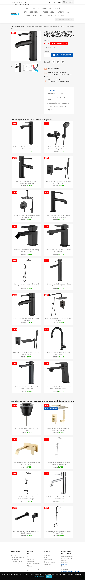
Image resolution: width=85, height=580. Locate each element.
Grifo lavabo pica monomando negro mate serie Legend (26, 148)
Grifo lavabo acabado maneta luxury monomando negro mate (58, 216)
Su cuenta (48, 552)
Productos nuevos (16, 561)
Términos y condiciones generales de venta (33, 568)
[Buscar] (64, 19)
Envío (29, 557)
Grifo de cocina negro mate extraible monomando (58, 353)
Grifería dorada (30, 16)
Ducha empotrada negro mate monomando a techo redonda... (26, 216)
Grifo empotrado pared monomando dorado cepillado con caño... (26, 463)
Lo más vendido (15, 564)
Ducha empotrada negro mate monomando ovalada (58, 319)
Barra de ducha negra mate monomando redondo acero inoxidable (26, 285)
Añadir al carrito (62, 55)
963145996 (22, 2)
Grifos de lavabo (40, 8)
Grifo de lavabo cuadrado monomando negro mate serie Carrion (58, 388)
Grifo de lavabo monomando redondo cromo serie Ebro (58, 498)
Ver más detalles (40, 576)
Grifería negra (63, 12)
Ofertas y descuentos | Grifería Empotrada (17, 557)
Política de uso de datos (21, 4)
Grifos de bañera (31, 12)
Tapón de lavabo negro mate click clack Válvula (26, 429)
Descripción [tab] (52, 90)
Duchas (27, 8)
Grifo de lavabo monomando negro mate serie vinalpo (58, 250)
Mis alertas (47, 564)
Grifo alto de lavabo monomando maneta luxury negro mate (58, 285)
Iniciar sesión (48, 559)
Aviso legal (30, 559)
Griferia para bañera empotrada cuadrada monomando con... (26, 353)
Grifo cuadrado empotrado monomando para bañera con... (58, 182)
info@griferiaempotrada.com (70, 571)
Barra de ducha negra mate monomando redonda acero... (58, 532)
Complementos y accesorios (52, 16)
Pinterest (63, 62)
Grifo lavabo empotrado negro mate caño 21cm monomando (26, 532)
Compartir (53, 62)
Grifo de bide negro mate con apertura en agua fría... (26, 319)
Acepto (49, 577)
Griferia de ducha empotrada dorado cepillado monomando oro (58, 429)
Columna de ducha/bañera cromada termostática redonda (58, 463)
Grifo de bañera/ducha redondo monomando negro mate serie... (58, 148)
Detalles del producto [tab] (55, 94)
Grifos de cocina (47, 12)
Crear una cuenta (49, 562)
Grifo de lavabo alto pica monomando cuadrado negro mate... (26, 388)
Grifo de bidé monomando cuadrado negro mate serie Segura (26, 250)
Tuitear (58, 62)
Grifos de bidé (54, 8)
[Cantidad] (46, 55)
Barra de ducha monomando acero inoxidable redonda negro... (27, 498)
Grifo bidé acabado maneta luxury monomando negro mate (26, 182)
